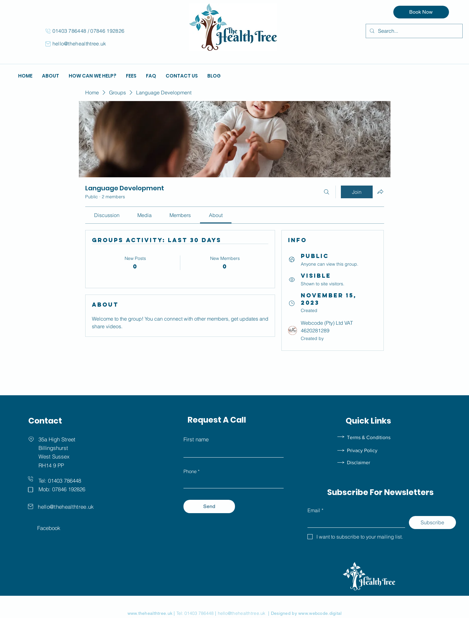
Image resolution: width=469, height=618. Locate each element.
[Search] (326, 192)
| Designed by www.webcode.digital (304, 613)
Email (315, 510)
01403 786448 (70, 31)
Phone (190, 471)
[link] (107, 215)
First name (196, 439)
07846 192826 (107, 31)
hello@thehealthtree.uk (79, 43)
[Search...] (413, 31)
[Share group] (380, 191)
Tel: (180, 613)
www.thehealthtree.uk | (152, 613)
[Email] (354, 521)
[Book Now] (421, 12)
